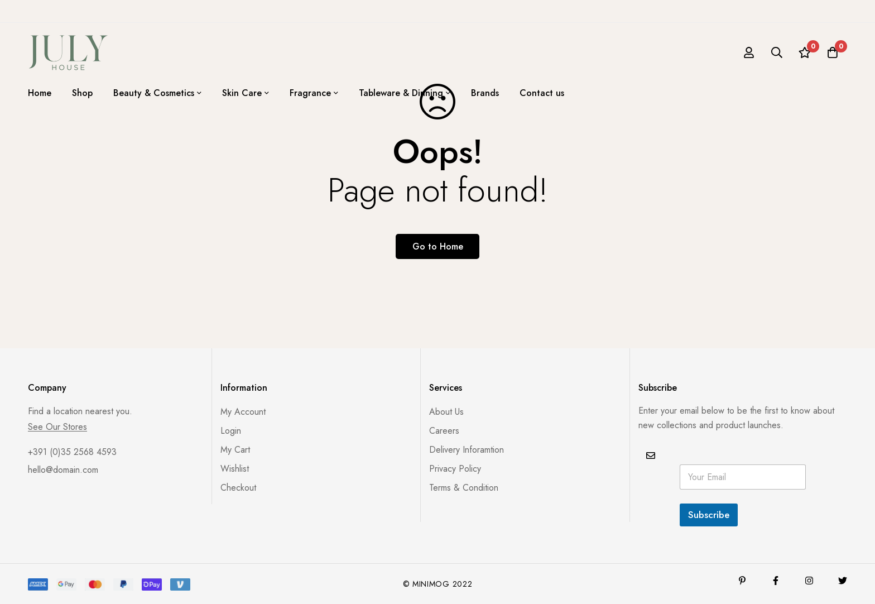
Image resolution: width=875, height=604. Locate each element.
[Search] (777, 52)
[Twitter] (842, 580)
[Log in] (749, 52)
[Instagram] (809, 580)
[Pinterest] (742, 580)
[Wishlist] (805, 52)
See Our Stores (57, 427)
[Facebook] (775, 580)
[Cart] (833, 52)
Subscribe (708, 514)
